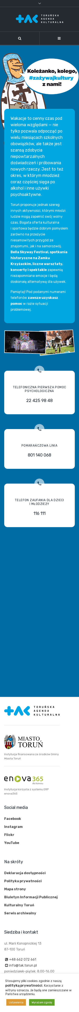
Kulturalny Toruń (19, 905)
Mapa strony (15, 889)
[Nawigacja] (59, 38)
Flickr (9, 835)
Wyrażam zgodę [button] (42, 1002)
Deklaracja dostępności (25, 873)
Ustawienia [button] (16, 1002)
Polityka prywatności (23, 881)
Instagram (13, 827)
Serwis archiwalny (20, 913)
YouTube (11, 843)
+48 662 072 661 (22, 959)
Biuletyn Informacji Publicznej (31, 897)
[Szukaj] (19, 38)
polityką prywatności (23, 985)
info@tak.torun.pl (23, 965)
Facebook (12, 819)
